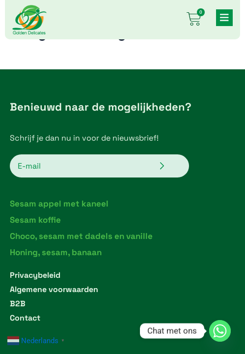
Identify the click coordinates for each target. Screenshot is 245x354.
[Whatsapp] (220, 331)
